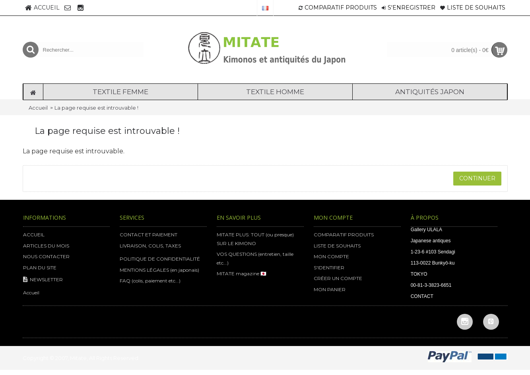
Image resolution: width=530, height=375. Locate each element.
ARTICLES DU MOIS (46, 246)
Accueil (38, 107)
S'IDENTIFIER (329, 268)
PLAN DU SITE (39, 268)
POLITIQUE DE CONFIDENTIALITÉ (160, 259)
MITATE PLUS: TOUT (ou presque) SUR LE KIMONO (255, 239)
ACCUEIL (34, 235)
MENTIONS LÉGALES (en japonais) (159, 270)
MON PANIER (330, 289)
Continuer (477, 178)
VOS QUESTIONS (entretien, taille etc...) (255, 258)
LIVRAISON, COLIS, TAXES (150, 246)
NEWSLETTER (43, 280)
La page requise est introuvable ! (96, 107)
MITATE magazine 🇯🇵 (241, 273)
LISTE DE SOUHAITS (337, 246)
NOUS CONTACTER (46, 256)
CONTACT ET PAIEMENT (148, 235)
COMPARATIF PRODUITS (344, 235)
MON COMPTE (331, 256)
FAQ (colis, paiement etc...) (150, 281)
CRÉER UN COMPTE (338, 278)
